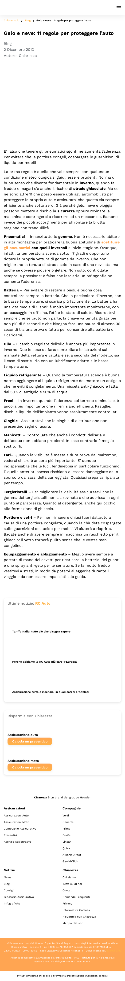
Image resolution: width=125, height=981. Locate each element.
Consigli (9, 890)
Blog (28, 20)
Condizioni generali (97, 975)
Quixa (66, 848)
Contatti (67, 890)
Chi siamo (69, 877)
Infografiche (12, 903)
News (7, 877)
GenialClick (70, 861)
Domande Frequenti (76, 897)
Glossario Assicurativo (19, 897)
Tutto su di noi (72, 883)
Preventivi (10, 835)
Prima (66, 828)
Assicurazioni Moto (16, 822)
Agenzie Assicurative (17, 841)
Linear (66, 841)
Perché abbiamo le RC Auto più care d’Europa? (44, 661)
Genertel (68, 822)
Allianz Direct (71, 854)
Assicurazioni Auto (16, 815)
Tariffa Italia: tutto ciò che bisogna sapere (41, 631)
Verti (65, 815)
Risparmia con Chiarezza (79, 916)
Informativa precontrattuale (68, 975)
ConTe (66, 835)
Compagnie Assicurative (20, 828)
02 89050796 (113, 950)
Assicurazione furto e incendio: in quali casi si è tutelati (50, 692)
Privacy (67, 903)
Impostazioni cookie (39, 975)
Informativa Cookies (76, 910)
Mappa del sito (72, 923)
